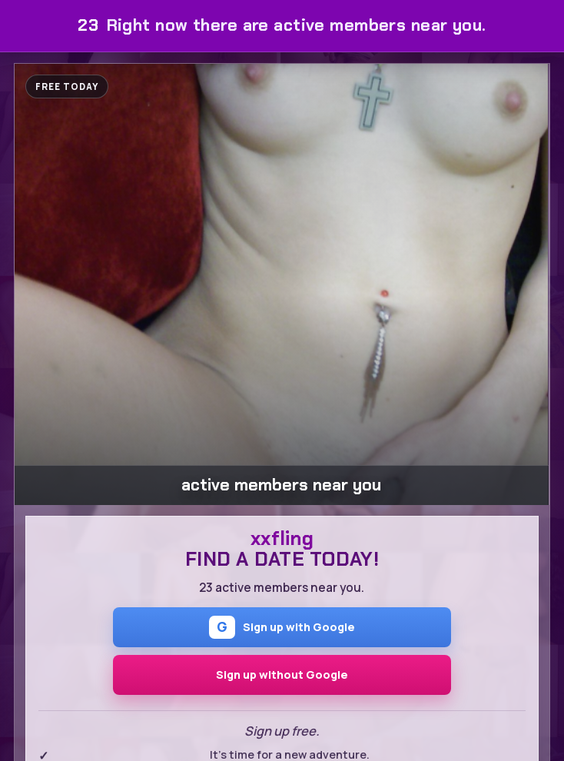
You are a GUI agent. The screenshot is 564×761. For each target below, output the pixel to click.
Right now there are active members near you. (282, 25)
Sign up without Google (282, 674)
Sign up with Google (282, 627)
